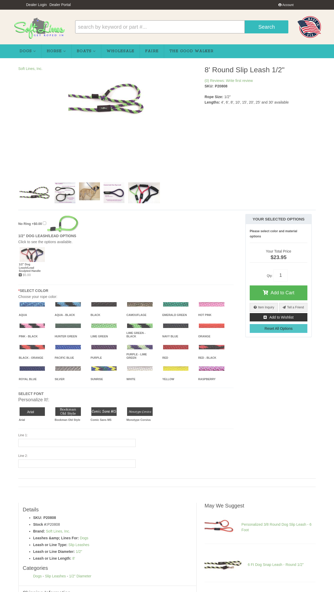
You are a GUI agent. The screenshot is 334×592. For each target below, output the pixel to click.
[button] (181, 26)
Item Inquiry (266, 307)
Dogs (84, 538)
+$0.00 (48, 224)
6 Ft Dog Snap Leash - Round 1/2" (275, 565)
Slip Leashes (78, 545)
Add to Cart (282, 292)
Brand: (39, 531)
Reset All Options (279, 328)
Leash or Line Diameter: (54, 551)
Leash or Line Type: (50, 545)
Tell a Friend (295, 307)
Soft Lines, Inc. (30, 69)
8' (73, 558)
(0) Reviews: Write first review (229, 81)
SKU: (209, 86)
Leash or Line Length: (52, 558)
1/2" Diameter (80, 576)
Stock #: (40, 524)
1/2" (79, 551)
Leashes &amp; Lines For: (56, 538)
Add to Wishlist (281, 317)
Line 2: (23, 456)
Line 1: (23, 435)
